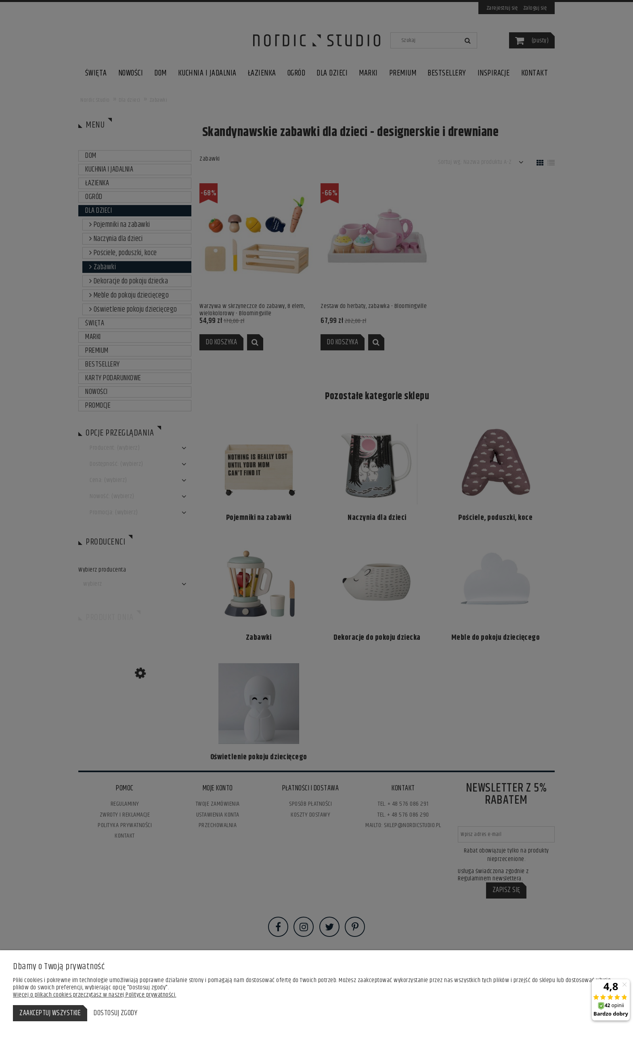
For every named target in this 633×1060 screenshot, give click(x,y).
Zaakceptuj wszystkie (50, 1013)
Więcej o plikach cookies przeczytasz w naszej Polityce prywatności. (94, 995)
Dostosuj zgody (115, 1013)
